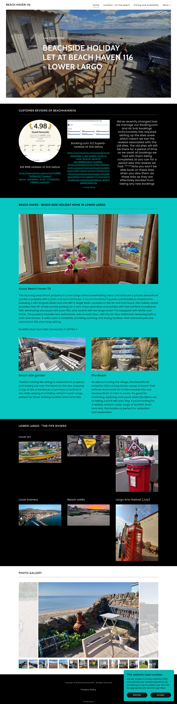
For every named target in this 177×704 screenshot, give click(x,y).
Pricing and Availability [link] (146, 5)
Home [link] (96, 5)
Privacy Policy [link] (88, 689)
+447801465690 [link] (53, 38)
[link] (18, 5)
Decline (137, 695)
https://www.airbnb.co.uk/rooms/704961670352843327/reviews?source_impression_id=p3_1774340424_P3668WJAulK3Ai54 (40, 178)
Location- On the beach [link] (116, 5)
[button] (167, 5)
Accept (160, 695)
